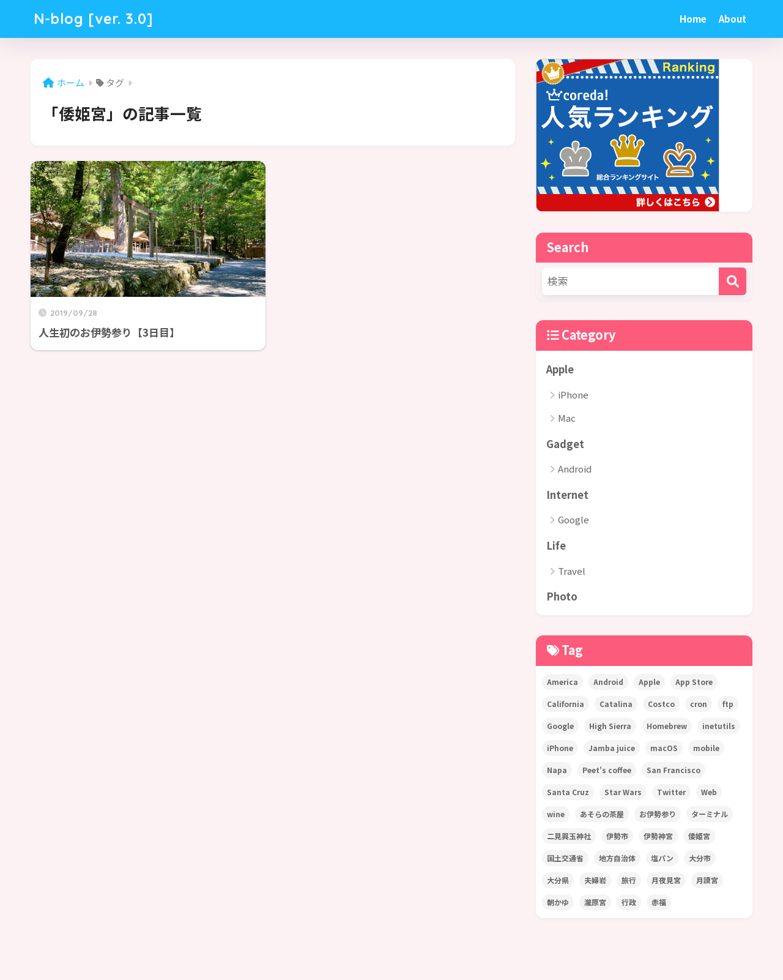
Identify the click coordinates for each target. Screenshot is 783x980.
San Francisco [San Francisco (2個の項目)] (673, 770)
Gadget (565, 443)
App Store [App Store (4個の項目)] (694, 681)
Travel (571, 570)
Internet (567, 494)
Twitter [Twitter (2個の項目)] (671, 792)
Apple (560, 369)
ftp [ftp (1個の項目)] (727, 703)
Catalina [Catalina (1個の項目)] (616, 703)
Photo (561, 596)
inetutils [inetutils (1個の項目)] (718, 725)
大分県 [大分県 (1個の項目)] (558, 880)
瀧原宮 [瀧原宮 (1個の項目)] (595, 902)
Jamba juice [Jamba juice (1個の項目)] (611, 747)
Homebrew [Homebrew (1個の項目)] (667, 725)
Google (573, 519)
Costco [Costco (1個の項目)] (661, 703)
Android (575, 468)
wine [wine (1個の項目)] (556, 814)
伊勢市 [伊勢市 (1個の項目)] (617, 836)
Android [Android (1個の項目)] (608, 681)
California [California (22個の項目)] (565, 703)
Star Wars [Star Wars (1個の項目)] (623, 792)
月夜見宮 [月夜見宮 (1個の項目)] (666, 880)
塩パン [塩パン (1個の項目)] (662, 858)
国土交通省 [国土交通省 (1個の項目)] (565, 858)
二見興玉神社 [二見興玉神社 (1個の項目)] (569, 836)
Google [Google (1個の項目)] (560, 725)
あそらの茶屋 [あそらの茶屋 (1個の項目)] (602, 814)
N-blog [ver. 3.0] (94, 19)
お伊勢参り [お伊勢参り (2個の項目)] (657, 814)
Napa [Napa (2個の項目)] (557, 770)
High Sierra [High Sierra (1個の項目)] (610, 725)
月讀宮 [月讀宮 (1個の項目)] (707, 880)
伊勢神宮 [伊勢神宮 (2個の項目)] (658, 836)
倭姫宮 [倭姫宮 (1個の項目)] (699, 836)
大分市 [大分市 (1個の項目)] (700, 858)
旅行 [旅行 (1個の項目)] (629, 880)
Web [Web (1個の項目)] (709, 792)
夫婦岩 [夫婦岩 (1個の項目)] (595, 880)
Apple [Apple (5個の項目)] (649, 681)
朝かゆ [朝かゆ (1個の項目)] (558, 902)
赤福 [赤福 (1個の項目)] (658, 902)
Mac (567, 417)
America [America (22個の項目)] (562, 681)
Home (693, 18)
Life (556, 545)
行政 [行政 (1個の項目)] (629, 902)
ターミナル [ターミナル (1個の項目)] (709, 814)
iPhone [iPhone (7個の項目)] (560, 747)
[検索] (732, 281)
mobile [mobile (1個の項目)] (706, 747)
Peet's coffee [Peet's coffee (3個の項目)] (606, 770)
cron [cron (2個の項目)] (698, 703)
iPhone (573, 394)
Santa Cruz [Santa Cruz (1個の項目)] (568, 792)
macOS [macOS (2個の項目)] (664, 747)
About (732, 18)
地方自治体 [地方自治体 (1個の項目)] (617, 858)
